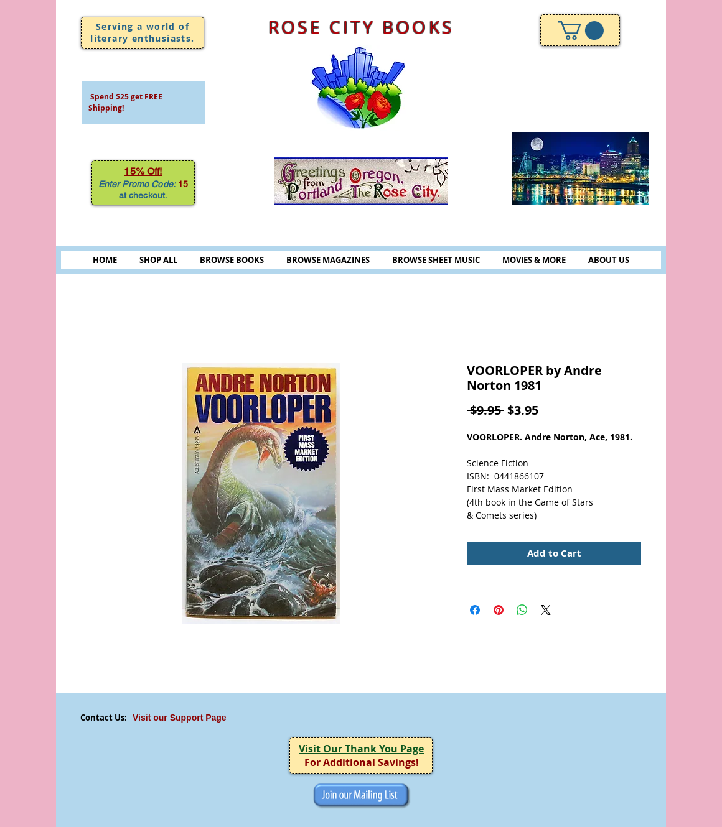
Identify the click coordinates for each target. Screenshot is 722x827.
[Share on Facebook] (474, 610)
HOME (105, 260)
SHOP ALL (158, 260)
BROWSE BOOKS (232, 260)
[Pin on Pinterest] (498, 610)
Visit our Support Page (180, 718)
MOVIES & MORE (534, 260)
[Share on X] (545, 610)
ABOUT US (608, 260)
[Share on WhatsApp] (522, 610)
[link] (581, 30)
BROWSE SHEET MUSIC (436, 260)
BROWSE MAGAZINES (328, 260)
